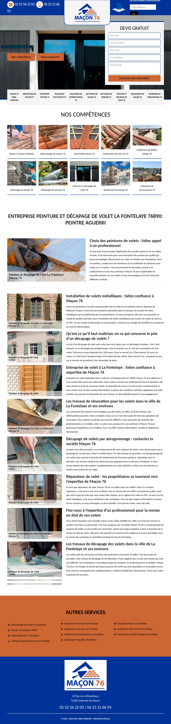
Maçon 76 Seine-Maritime (14, 97)
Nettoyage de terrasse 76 (106, 95)
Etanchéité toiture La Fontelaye (132, 623)
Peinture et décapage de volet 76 (121, 97)
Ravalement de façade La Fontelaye (81, 623)
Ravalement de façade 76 (137, 95)
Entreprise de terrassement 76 (154, 95)
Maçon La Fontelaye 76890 (24, 630)
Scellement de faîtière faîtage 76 (76, 97)
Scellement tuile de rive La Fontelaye (134, 629)
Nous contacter (50, 57)
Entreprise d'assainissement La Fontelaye (83, 634)
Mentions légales (101, 719)
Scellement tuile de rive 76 (59, 95)
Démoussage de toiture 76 (29, 95)
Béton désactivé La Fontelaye (25, 635)
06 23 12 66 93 (99, 707)
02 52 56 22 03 (21, 4)
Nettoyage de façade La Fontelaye (80, 639)
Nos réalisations (21, 57)
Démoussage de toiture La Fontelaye (28, 624)
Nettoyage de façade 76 (92, 95)
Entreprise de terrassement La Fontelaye (30, 641)
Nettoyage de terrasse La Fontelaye (81, 629)
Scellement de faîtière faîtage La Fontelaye (137, 634)
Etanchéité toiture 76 (44, 95)
